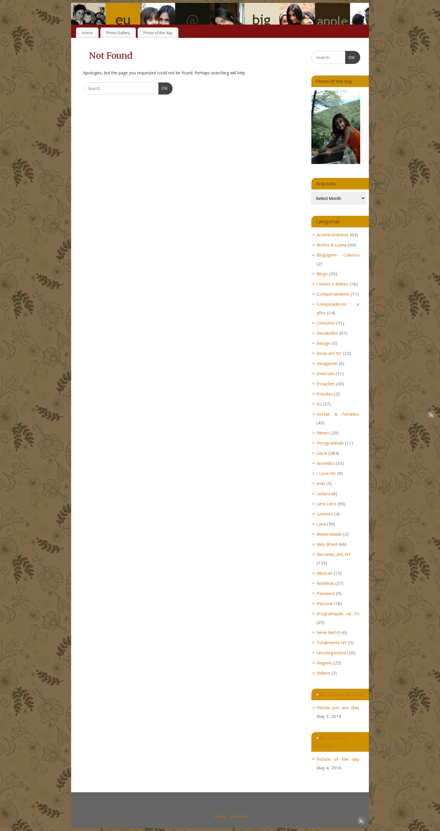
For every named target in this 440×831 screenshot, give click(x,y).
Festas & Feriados (338, 414)
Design (323, 343)
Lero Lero (326, 503)
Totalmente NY (332, 642)
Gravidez (325, 463)
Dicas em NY (329, 353)
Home (87, 32)
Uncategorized (331, 652)
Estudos (325, 394)
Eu (319, 404)
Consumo (326, 323)
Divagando (327, 363)
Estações (326, 383)
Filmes (323, 433)
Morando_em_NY (334, 554)
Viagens (324, 663)
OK (163, 88)
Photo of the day (158, 32)
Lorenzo (325, 514)
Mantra (220, 816)
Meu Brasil (327, 544)
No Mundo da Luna (341, 694)
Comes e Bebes (332, 284)
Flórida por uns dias (338, 707)
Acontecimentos (333, 234)
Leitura (323, 493)
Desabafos (327, 333)
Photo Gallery (118, 32)
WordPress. (240, 816)
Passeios (326, 593)
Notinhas (325, 583)
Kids (321, 483)
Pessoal (324, 603)
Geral (322, 453)
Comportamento (333, 294)
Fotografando (330, 443)
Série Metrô (328, 632)
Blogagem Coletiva (338, 255)
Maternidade (329, 534)
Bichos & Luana (332, 245)
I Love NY (326, 473)
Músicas (324, 573)
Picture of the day (338, 759)
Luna (321, 524)
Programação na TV (338, 613)
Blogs (322, 274)
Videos (323, 673)
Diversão (325, 373)
